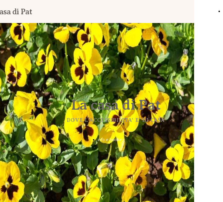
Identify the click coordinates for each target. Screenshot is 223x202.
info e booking (111, 139)
